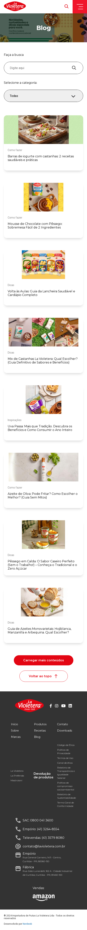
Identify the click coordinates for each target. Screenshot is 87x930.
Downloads (64, 730)
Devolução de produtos (43, 775)
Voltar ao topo (43, 676)
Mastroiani (16, 780)
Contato (62, 724)
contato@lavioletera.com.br (44, 846)
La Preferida (17, 775)
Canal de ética (65, 762)
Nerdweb (27, 924)
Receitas (40, 730)
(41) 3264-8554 (48, 829)
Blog (37, 737)
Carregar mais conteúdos (43, 660)
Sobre (15, 730)
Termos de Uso (65, 758)
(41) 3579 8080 (53, 838)
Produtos (40, 724)
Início (14, 724)
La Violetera (17, 770)
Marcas (16, 737)
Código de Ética (66, 745)
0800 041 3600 (41, 820)
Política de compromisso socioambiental (65, 786)
